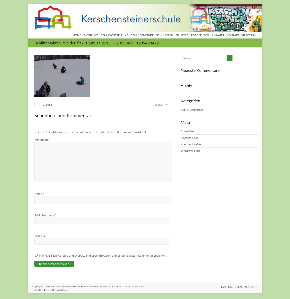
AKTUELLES (91, 35)
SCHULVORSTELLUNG (115, 35)
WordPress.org (190, 150)
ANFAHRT (218, 35)
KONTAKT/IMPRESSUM (241, 35)
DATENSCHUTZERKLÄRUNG (239, 286)
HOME (77, 35)
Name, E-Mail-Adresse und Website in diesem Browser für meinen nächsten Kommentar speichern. (103, 255)
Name (39, 193)
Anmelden (187, 131)
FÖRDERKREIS (200, 35)
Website (39, 235)
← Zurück (45, 104)
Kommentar (43, 139)
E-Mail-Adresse (45, 215)
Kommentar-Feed (192, 144)
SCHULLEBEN (164, 35)
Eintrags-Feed (190, 137)
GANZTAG (182, 35)
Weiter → (161, 104)
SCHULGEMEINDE (142, 35)
